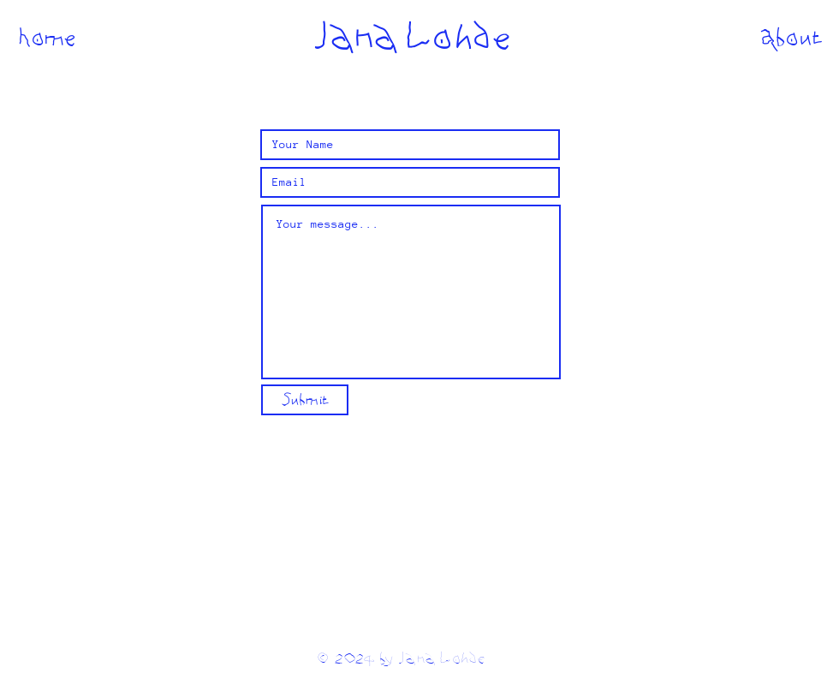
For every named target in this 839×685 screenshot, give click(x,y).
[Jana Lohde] (410, 36)
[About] (791, 37)
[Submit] (304, 399)
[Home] (47, 37)
